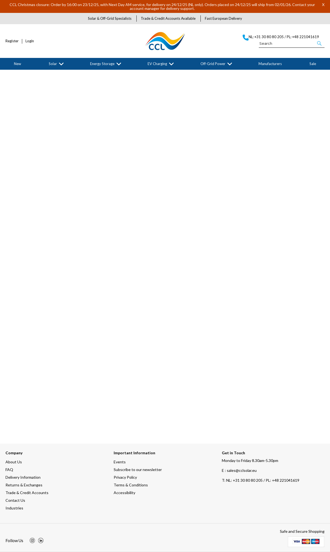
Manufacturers (270, 63)
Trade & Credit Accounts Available (168, 18)
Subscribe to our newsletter (138, 469)
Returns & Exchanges (23, 485)
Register (12, 41)
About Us (13, 461)
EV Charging (157, 63)
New (17, 63)
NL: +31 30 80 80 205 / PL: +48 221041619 (260, 480)
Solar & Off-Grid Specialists (109, 18)
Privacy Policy (125, 477)
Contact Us (15, 500)
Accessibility (124, 492)
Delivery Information (23, 477)
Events (120, 461)
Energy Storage (102, 63)
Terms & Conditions (131, 485)
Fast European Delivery (223, 18)
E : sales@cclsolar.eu (239, 470)
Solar (53, 63)
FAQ (9, 469)
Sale (312, 63)
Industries (14, 508)
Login (29, 41)
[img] (32, 540)
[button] (320, 43)
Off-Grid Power (212, 63)
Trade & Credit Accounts (26, 492)
